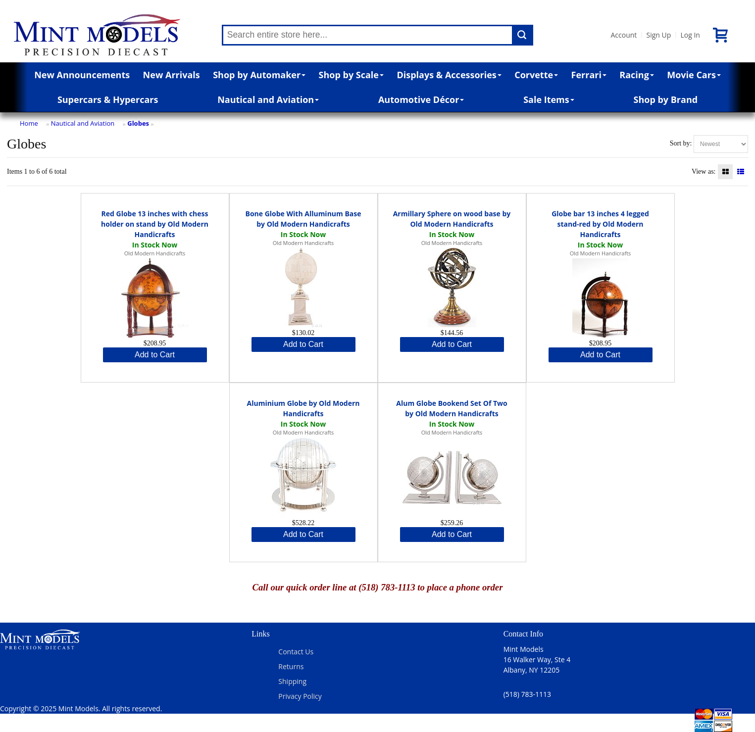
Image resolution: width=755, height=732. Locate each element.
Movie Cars (694, 75)
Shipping (292, 681)
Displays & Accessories (449, 75)
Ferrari (588, 75)
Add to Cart (155, 354)
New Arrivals (171, 75)
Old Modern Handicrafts (155, 253)
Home (29, 123)
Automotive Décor (421, 99)
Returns (290, 666)
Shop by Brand (666, 99)
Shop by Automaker (259, 75)
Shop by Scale (351, 75)
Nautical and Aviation (268, 99)
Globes (138, 123)
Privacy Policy (299, 696)
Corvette (536, 75)
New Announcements (82, 75)
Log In (690, 35)
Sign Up (658, 35)
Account (624, 35)
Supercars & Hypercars (107, 99)
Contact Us (295, 651)
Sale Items (548, 99)
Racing (636, 75)
